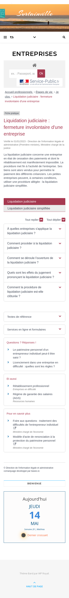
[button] (34, 231)
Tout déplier (56, 220)
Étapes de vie (44, 91)
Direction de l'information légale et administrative (29, 468)
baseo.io (35, 471)
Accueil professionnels (19, 91)
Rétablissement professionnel (31, 385)
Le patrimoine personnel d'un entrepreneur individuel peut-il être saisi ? (34, 353)
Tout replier (34, 220)
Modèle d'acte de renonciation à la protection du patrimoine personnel (34, 440)
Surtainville (35, 13)
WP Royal (43, 573)
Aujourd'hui (35, 499)
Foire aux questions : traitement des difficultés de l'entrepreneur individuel (35, 424)
